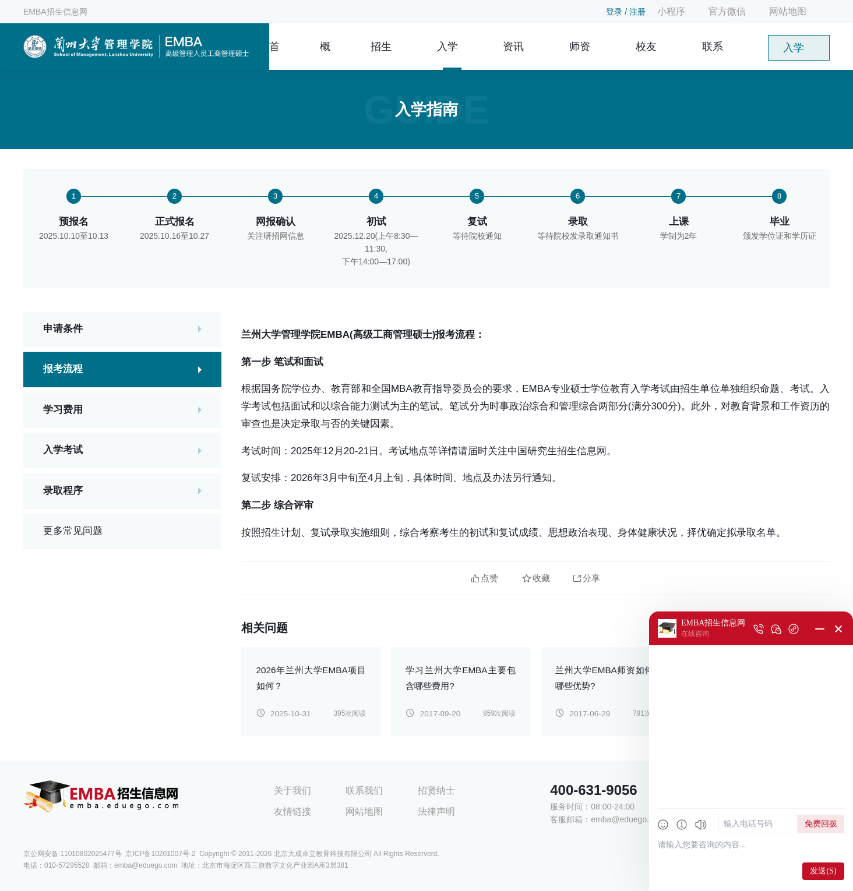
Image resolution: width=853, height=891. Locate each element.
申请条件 (63, 329)
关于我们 (292, 790)
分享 (586, 578)
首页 (274, 55)
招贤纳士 (436, 790)
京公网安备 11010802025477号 (72, 854)
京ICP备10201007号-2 (160, 854)
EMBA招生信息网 (55, 11)
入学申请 (793, 51)
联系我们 (712, 55)
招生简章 (381, 55)
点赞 (484, 578)
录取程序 (63, 491)
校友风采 (646, 55)
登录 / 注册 (626, 11)
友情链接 (292, 811)
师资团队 (579, 55)
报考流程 (63, 370)
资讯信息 (513, 55)
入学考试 (63, 451)
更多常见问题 (73, 532)
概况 (325, 55)
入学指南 (447, 55)
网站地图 (787, 11)
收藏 (536, 578)
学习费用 (63, 410)
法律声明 (436, 811)
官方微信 (727, 11)
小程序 (671, 11)
